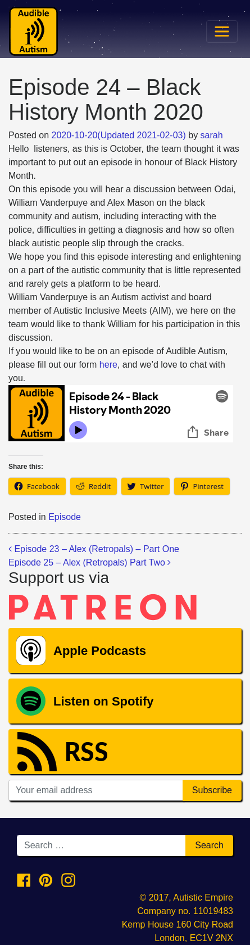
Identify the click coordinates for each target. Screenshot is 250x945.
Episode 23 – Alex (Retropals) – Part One (93, 549)
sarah (212, 135)
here (108, 364)
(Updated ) (119, 135)
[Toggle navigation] (222, 31)
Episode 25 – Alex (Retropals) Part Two (89, 562)
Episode (64, 517)
